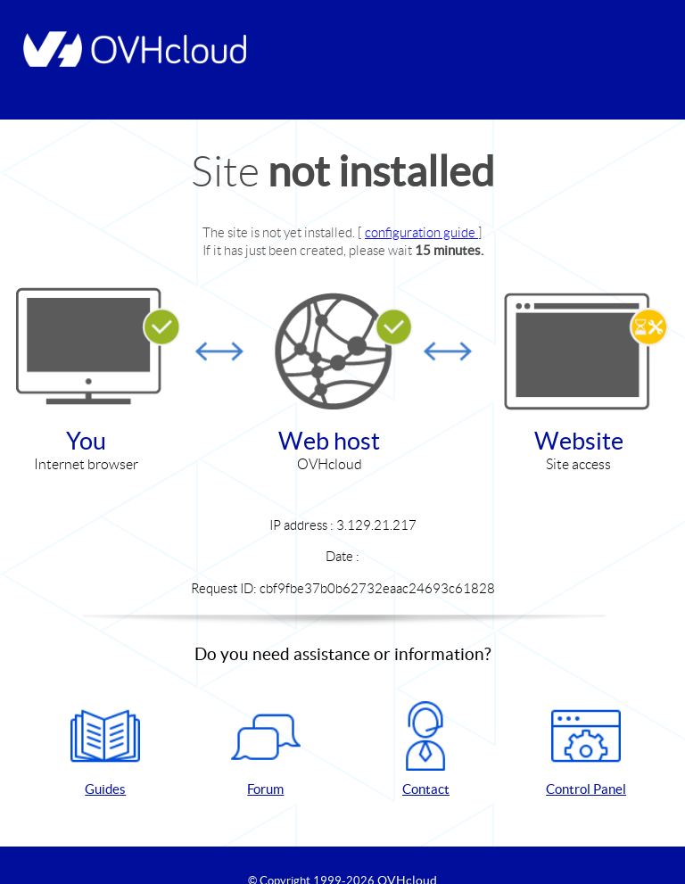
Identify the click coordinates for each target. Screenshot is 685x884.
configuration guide (421, 232)
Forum (266, 749)
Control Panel (586, 749)
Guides (105, 749)
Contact (425, 749)
